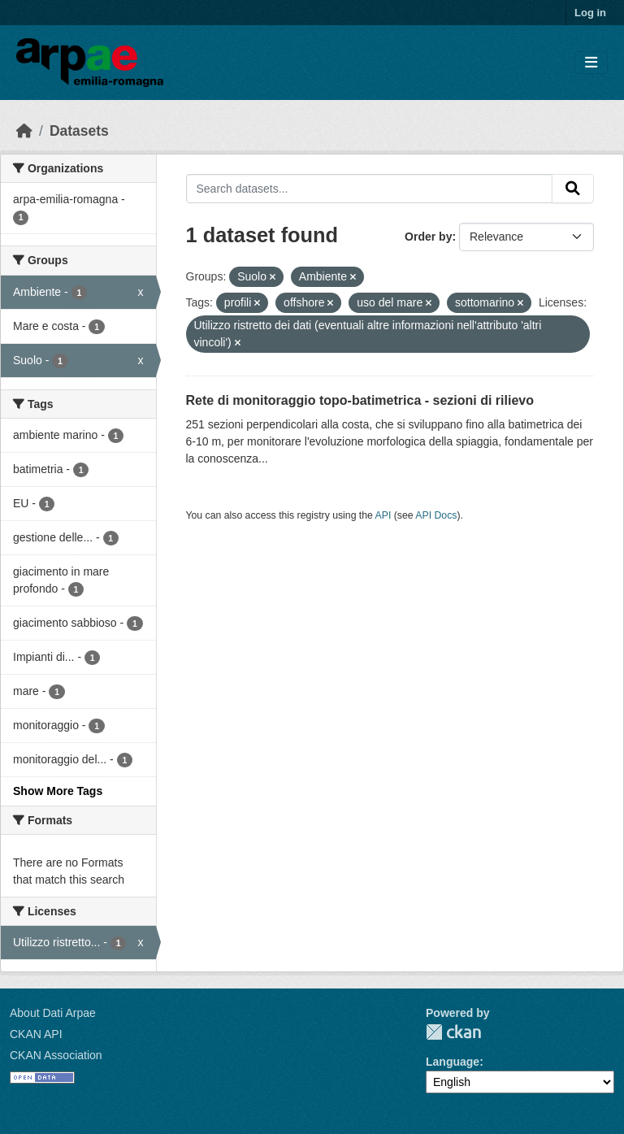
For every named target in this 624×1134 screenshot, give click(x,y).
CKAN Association (56, 1055)
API (383, 515)
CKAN (453, 1032)
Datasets (79, 131)
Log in (590, 13)
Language (452, 1061)
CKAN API (36, 1034)
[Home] (24, 131)
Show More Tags (57, 790)
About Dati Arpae (53, 1012)
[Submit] (573, 188)
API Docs (436, 515)
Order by (428, 236)
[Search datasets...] (369, 188)
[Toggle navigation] (591, 63)
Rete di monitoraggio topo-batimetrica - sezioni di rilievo (360, 400)
